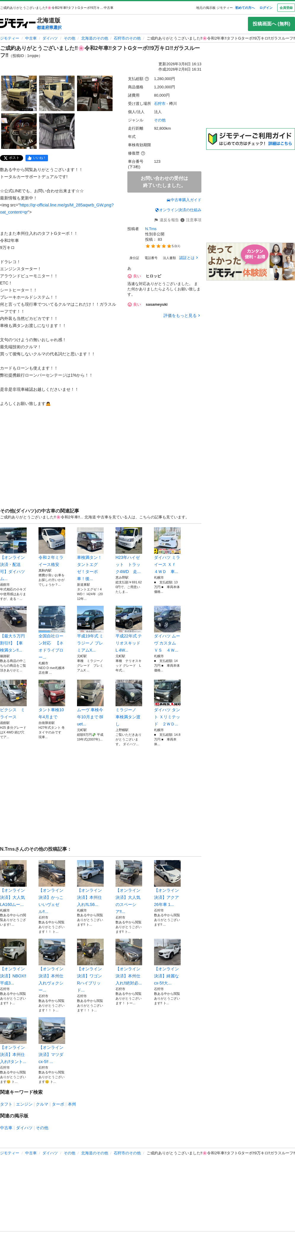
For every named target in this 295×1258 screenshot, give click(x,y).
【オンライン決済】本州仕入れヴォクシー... (52, 965)
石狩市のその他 (127, 38)
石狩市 (160, 103)
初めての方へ (245, 7)
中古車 (31, 38)
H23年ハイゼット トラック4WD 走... (129, 550)
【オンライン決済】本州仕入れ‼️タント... (13, 1040)
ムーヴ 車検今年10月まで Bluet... (90, 703)
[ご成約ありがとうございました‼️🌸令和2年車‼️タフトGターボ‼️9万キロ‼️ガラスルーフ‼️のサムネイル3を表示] (95, 93)
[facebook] (36, 158)
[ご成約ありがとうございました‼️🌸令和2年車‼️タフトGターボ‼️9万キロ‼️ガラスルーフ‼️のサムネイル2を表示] (57, 93)
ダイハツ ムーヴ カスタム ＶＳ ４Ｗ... (167, 629)
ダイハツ (50, 38)
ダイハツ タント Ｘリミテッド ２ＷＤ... (167, 703)
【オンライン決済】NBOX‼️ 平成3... (13, 962)
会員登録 (286, 7)
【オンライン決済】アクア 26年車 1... (167, 883)
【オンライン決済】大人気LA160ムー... (13, 883)
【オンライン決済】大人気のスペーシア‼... (129, 887)
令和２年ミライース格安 (52, 547)
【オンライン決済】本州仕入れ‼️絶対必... (129, 962)
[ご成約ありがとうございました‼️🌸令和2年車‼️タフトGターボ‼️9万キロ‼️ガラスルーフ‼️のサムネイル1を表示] (19, 93)
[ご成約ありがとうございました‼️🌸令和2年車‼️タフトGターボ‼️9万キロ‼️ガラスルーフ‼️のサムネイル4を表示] (19, 131)
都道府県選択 (49, 27)
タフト (6, 1104)
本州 (72, 1104)
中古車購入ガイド (183, 200)
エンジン (24, 1104)
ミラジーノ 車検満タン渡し (129, 703)
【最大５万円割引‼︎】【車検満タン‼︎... (13, 629)
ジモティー (9, 38)
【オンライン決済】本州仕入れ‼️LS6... (90, 883)
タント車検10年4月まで (52, 699)
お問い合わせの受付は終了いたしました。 (164, 182)
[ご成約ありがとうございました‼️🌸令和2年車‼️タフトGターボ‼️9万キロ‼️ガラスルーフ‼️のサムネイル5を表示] (57, 131)
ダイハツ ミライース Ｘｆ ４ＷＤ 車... (167, 550)
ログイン (265, 7)
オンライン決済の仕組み (178, 210)
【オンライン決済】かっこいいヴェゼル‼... (52, 887)
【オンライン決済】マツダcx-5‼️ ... (52, 1040)
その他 (69, 38)
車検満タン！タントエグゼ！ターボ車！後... (90, 554)
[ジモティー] (18, 23)
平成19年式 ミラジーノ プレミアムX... (90, 629)
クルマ (42, 1104)
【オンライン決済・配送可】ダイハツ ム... (13, 554)
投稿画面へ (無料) (271, 23)
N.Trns (151, 229)
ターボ (58, 1104)
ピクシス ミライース (13, 699)
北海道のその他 (94, 38)
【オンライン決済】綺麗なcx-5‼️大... (167, 962)
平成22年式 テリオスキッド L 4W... (129, 629)
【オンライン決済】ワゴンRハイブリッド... (90, 965)
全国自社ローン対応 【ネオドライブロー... (52, 633)
